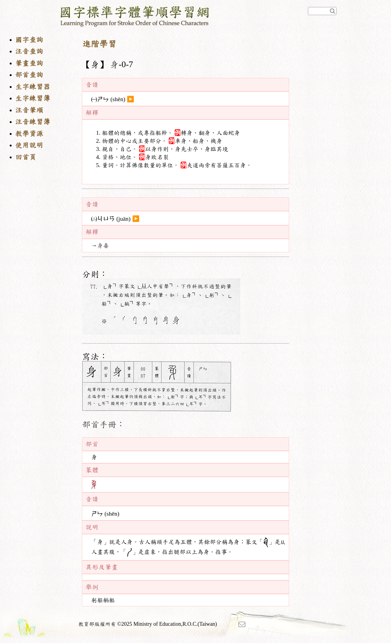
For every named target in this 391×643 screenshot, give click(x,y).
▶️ (130, 99)
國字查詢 (29, 39)
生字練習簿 (32, 98)
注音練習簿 (32, 121)
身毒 (103, 246)
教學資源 (29, 133)
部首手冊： (103, 424)
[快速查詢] (322, 11)
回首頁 (25, 157)
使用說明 (29, 145)
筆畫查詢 (29, 63)
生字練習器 (32, 86)
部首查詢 (29, 75)
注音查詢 (29, 51)
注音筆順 (29, 110)
